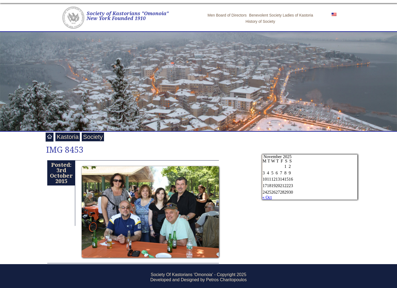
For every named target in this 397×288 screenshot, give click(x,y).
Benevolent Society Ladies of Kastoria (281, 15)
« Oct (267, 197)
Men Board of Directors (227, 15)
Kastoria (68, 136)
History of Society (260, 21)
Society (93, 136)
